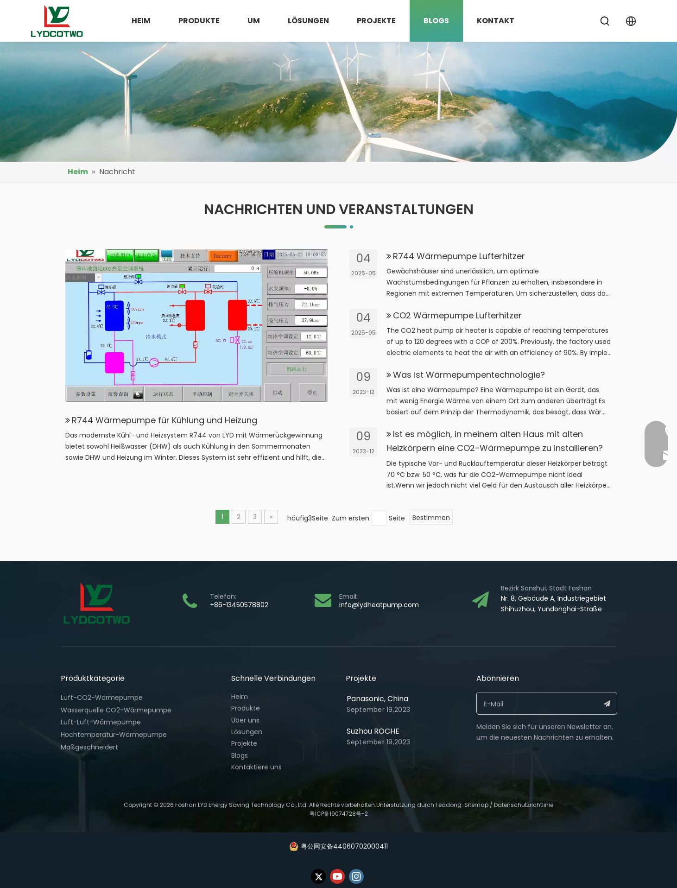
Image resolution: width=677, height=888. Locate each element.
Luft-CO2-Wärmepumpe (102, 697)
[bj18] (338, 102)
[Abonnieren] (607, 703)
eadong (450, 805)
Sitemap (476, 805)
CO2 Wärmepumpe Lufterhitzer (457, 315)
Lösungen (246, 731)
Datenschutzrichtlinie (523, 805)
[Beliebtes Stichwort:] (605, 21)
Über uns (245, 720)
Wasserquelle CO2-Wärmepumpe (116, 710)
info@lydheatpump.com (379, 604)
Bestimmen (431, 517)
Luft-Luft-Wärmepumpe (101, 722)
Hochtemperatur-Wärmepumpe (114, 734)
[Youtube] (337, 876)
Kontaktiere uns (256, 767)
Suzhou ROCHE (373, 731)
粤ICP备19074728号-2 (339, 814)
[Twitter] (318, 876)
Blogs (239, 755)
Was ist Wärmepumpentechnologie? (469, 375)
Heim (239, 696)
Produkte (245, 708)
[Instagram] (356, 876)
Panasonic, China (377, 698)
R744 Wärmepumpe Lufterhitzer (459, 256)
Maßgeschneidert (89, 747)
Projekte (244, 743)
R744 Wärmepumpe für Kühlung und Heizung (164, 420)
